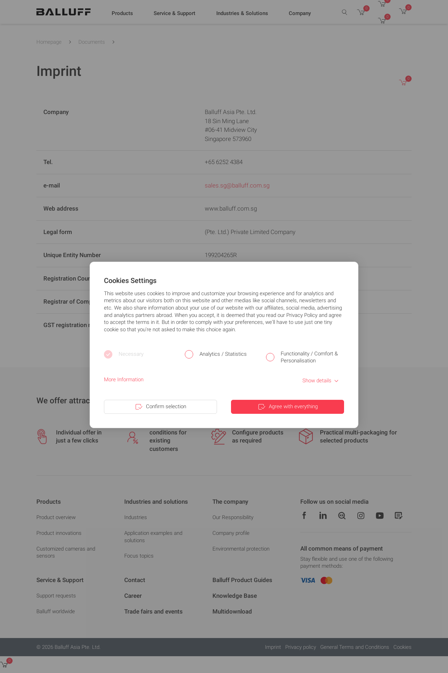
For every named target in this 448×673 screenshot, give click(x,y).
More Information (124, 379)
